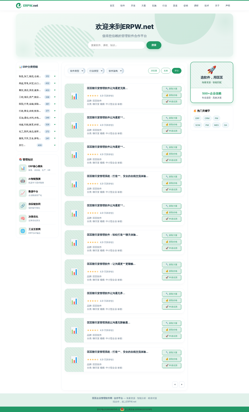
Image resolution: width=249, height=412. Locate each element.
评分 (177, 70)
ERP (197, 118)
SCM (197, 125)
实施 (154, 5)
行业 (164, 5)
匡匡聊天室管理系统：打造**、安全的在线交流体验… (117, 176)
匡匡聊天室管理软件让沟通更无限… (107, 88)
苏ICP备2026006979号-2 (108, 409)
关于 (217, 5)
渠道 (175, 5)
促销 (186, 5)
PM (216, 118)
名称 (166, 70)
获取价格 (173, 95)
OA (225, 125)
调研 (196, 5)
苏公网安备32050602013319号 (136, 409)
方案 (143, 5)
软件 (122, 5)
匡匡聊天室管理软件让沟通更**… (106, 117)
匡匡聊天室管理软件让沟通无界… (106, 293)
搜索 (154, 45)
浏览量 (154, 70)
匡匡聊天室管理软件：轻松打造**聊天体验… (112, 234)
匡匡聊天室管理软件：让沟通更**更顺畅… (111, 263)
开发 (133, 5)
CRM (207, 118)
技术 (207, 5)
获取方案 (173, 88)
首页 (112, 5)
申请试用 (173, 101)
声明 (228, 5)
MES (216, 125)
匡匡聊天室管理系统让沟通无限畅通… (108, 322)
